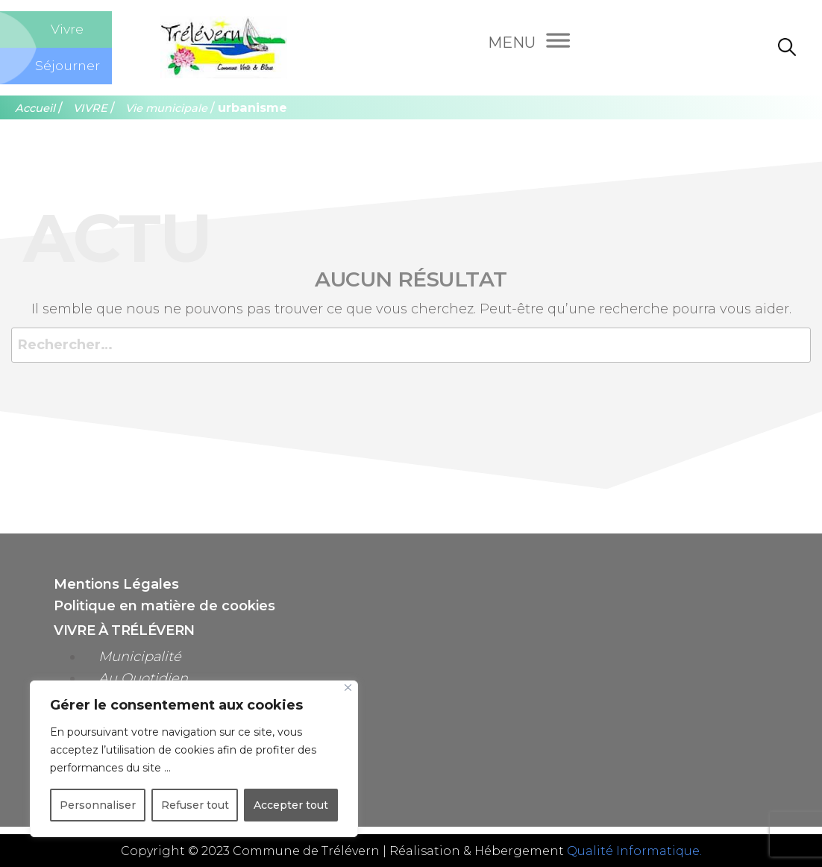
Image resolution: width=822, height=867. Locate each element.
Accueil (35, 108)
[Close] (348, 687)
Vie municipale (166, 108)
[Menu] (529, 44)
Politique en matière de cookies (164, 606)
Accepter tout (291, 805)
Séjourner (67, 65)
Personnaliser (98, 805)
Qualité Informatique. (634, 851)
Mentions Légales (116, 584)
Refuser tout (195, 805)
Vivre (67, 29)
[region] (194, 758)
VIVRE (90, 108)
